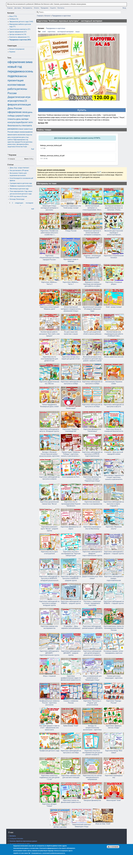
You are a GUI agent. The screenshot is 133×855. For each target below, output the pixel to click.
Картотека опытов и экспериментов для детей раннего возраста (92, 753)
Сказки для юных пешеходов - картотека (113, 677)
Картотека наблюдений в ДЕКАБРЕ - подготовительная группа (49, 653)
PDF (98, 172)
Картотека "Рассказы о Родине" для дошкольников (92, 703)
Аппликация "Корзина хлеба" (113, 383)
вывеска (28, 132)
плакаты (12, 119)
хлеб (44, 32)
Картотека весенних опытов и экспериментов (92, 503)
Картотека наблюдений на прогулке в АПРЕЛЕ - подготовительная (92, 454)
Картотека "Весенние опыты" (114, 528)
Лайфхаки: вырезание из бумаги (21, 186)
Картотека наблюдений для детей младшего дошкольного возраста (92, 653)
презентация (15, 80)
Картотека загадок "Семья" (49, 805)
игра (10, 100)
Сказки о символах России (70, 702)
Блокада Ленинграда (17, 199)
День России (15, 108)
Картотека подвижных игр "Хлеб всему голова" (71, 207)
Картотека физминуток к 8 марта (71, 528)
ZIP (80, 177)
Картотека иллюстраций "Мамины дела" (49, 308)
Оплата (36, 8)
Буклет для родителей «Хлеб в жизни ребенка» (92, 333)
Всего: (26, 159)
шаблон (10, 140)
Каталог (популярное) (16, 49)
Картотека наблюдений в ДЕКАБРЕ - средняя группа (70, 653)
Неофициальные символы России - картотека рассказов (49, 703)
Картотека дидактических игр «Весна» (49, 383)
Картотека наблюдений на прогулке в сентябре (71, 752)
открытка (28, 135)
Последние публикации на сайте (20, 844)
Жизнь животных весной (113, 357)
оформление (16, 62)
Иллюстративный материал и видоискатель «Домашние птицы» (71, 309)
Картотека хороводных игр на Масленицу (92, 528)
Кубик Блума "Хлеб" (70, 726)
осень (29, 71)
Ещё (32, 149)
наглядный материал (65, 32)
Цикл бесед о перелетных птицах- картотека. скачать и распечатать (114, 477)
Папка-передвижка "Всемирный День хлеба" (49, 405)
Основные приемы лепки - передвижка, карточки (114, 652)
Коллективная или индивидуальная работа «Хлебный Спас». (113, 334)
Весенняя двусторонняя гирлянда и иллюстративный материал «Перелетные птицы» (113, 233)
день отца (25, 137)
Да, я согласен (113, 847)
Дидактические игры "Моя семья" (92, 577)
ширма (18, 115)
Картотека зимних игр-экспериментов (49, 627)
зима (28, 62)
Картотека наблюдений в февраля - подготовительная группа (92, 553)
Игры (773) (13, 16)
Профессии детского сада (49, 751)
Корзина (12, 52)
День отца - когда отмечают (19, 168)
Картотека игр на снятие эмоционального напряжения (92, 777)
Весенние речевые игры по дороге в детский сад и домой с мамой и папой (92, 359)
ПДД (15, 140)
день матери (22, 119)
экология (21, 135)
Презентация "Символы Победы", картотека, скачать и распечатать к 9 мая (71, 454)
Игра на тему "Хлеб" (103, 824)
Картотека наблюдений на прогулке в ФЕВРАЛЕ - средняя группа (71, 578)
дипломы (29, 142)
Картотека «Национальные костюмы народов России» (49, 257)
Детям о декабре (60, 827)
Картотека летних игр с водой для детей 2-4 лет (71, 358)
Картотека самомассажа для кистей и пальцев (70, 776)
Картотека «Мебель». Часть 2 (49, 283)
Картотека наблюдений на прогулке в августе (114, 405)
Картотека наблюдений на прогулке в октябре (92, 405)
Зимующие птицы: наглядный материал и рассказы (49, 208)
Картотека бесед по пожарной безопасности (113, 430)
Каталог (47, 16)
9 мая (25, 147)
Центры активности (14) (17, 34)
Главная (10, 8)
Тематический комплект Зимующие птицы (81, 825)
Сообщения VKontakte (16, 838)
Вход (124, 8)
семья (16, 132)
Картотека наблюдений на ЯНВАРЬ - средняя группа (71, 602)
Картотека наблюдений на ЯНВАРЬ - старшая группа (114, 602)
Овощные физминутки (92, 800)
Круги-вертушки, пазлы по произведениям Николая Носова (114, 628)
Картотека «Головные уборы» (113, 283)
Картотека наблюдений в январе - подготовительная (113, 578)
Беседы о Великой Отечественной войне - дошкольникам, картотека (49, 454)
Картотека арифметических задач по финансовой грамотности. (71, 678)
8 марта (26, 115)
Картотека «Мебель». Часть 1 (71, 283)
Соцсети (53, 8)
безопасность (14, 125)
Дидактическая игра (19, 97)
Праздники (44, 8)
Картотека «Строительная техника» (114, 257)
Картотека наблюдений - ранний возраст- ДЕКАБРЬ (92, 627)
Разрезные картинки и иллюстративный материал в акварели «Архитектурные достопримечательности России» (92, 233)
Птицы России (70, 231)
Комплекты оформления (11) (19, 37)
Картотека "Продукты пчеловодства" (71, 430)
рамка (10, 144)
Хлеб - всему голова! (114, 307)
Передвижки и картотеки (61, 16)
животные (28, 129)
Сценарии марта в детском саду (21, 183)
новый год (15, 66)
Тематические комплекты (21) (19, 29)
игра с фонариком (18, 144)
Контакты (61, 8)
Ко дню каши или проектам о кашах (71, 333)
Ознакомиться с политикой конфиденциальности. (48, 853)
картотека (51, 32)
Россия (10, 132)
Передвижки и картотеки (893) (20, 40)
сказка (22, 132)
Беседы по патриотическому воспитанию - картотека (92, 728)
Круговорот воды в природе (71, 260)
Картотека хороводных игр (114, 776)
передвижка (16, 71)
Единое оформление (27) (17, 32)
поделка (13, 76)
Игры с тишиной (49, 676)
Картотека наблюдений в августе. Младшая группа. (49, 430)
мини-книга (12, 135)
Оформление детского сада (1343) (21, 22)
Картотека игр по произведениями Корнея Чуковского (70, 504)
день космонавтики (14, 137)
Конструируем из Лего (70, 477)
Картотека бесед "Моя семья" (113, 752)
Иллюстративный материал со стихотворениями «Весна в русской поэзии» (92, 208)
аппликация (24, 104)
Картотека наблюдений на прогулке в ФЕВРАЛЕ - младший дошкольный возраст (49, 578)
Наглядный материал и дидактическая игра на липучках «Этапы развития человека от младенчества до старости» (114, 208)
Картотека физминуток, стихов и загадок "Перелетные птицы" (92, 479)
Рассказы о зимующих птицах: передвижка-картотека (92, 603)
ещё (32, 209)
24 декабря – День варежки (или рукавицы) (70, 627)
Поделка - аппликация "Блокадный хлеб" (92, 257)
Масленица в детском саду (19, 189)
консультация (14, 122)
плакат (21, 129)
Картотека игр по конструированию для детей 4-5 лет (49, 359)
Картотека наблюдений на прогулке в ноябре (71, 383)
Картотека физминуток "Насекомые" (92, 430)
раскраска (13, 129)
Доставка (17, 8)
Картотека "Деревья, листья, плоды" (114, 727)
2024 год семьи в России (18, 196)
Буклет (24, 122)
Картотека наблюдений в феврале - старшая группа (114, 553)
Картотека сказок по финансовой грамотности (71, 801)
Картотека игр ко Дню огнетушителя (49, 553)
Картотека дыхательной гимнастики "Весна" (49, 503)
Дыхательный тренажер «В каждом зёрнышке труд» (92, 309)
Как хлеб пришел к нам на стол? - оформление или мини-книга (49, 728)
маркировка (21, 140)
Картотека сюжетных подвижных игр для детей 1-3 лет (49, 777)
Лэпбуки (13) (13, 19)
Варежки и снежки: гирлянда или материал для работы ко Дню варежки (92, 284)
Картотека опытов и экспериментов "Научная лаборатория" (70, 553)
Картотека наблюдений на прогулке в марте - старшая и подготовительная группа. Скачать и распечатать (114, 504)
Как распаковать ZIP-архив (19, 170)
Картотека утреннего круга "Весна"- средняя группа (49, 529)
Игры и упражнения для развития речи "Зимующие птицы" (92, 678)
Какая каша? (71, 408)
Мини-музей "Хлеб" (113, 800)
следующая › (19, 203)
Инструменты (27, 8)
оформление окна (17, 112)
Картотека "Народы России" (113, 702)
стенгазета (26, 125)
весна (23, 76)
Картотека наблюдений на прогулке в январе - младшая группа (49, 603)
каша (77, 32)
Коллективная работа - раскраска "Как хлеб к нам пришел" (49, 334)
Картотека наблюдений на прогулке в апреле (49, 478)
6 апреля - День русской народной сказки (113, 453)
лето (30, 122)
